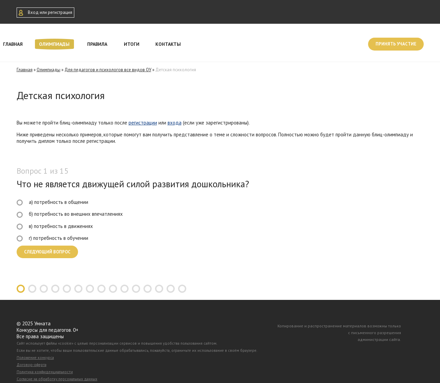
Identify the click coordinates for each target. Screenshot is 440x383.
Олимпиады (54, 44)
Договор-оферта (31, 364)
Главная (25, 70)
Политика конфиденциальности (45, 371)
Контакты (168, 44)
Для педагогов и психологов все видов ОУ (107, 70)
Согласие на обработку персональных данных (57, 379)
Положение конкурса (35, 357)
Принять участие (396, 44)
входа (174, 122)
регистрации (143, 122)
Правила (97, 44)
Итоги (131, 44)
